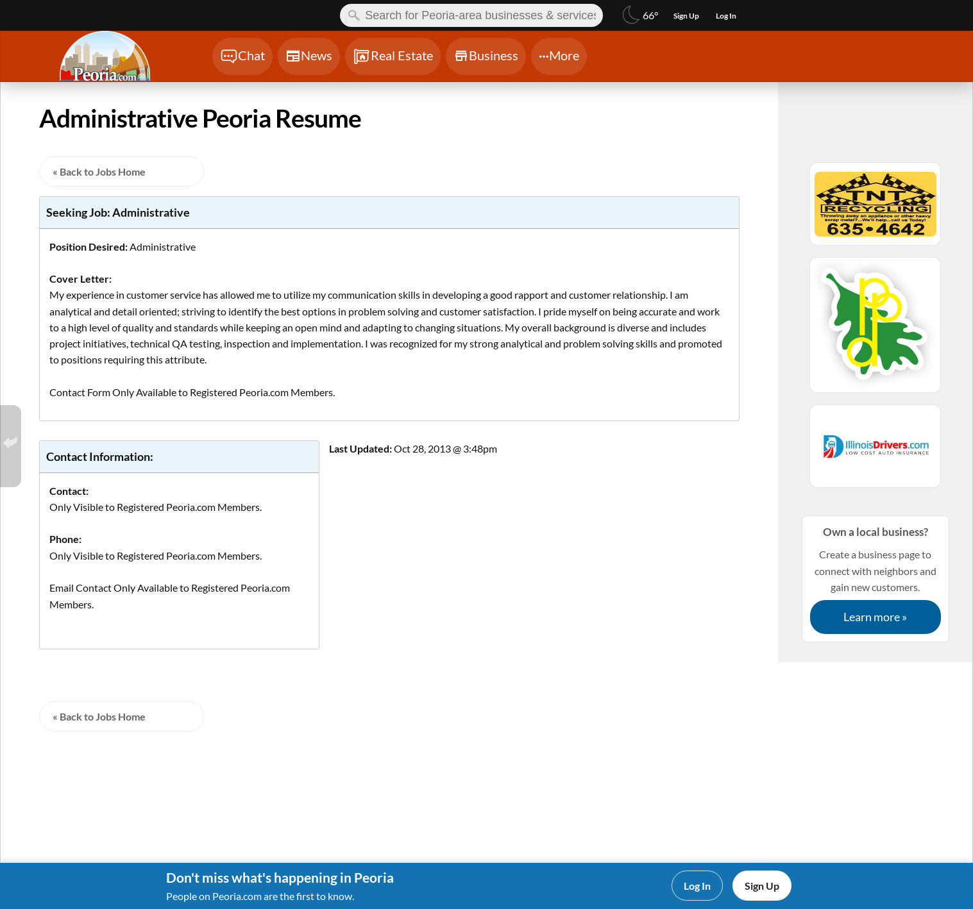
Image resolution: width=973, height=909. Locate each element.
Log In (697, 886)
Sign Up (762, 886)
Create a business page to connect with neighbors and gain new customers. (875, 578)
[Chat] (242, 56)
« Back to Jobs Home (99, 171)
